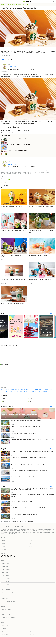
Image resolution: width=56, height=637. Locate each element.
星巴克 (6, 390)
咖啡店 (9, 179)
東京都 (3, 540)
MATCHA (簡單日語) (5, 587)
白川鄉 (10, 390)
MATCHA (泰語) (4, 572)
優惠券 (12, 4)
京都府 (3, 543)
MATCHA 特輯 (26, 4)
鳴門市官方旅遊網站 (6, 615)
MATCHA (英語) (4, 566)
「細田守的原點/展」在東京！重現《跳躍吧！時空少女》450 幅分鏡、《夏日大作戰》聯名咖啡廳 (32, 439)
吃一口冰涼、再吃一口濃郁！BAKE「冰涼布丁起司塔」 (19, 144)
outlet (29, 390)
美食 (7, 4)
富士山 (50, 389)
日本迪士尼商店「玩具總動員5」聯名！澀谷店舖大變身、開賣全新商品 (26, 426)
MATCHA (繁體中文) (5, 569)
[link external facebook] (2, 557)
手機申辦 (45, 390)
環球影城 (18, 389)
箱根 (3, 390)
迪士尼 (25, 390)
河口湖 (32, 389)
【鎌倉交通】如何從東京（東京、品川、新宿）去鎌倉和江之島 (25, 477)
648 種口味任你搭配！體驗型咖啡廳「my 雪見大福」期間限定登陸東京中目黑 (19, 414)
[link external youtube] (14, 557)
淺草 (36, 390)
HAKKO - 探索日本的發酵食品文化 (9, 617)
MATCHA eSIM (4, 598)
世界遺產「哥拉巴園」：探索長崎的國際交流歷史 (21, 501)
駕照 (18, 390)
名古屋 (13, 389)
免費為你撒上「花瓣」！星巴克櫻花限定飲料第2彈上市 (13, 230)
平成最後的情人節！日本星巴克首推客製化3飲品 (40, 279)
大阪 (6, 389)
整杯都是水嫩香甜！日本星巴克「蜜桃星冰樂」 (39, 255)
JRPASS (23, 389)
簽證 (33, 390)
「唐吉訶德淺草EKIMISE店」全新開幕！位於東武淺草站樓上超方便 (25, 433)
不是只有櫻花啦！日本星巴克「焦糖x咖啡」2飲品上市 (13, 279)
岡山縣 (30, 549)
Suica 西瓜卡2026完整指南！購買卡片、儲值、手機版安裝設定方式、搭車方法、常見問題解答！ (32, 451)
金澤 (40, 389)
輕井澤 (36, 389)
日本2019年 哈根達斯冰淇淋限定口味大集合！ (17, 150)
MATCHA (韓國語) (5, 575)
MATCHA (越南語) (5, 584)
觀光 (2, 4)
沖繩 (3, 389)
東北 (15, 390)
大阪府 (30, 540)
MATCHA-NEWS (12, 67)
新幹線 (40, 390)
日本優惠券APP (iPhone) (7, 592)
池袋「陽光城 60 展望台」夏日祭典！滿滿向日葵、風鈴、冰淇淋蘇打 (26, 420)
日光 (21, 390)
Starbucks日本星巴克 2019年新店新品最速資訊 (17, 139)
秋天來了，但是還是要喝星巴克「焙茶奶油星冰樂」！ (13, 303)
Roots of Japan (5, 612)
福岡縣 (3, 546)
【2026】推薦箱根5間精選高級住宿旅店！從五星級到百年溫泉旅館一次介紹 (28, 507)
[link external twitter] (5, 557)
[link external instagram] (11, 557)
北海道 (27, 389)
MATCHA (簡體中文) (5, 578)
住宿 (30, 398)
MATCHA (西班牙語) (5, 590)
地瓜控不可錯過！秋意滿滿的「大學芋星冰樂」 (11, 206)
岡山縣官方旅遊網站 (6, 609)
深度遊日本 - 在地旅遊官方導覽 (8, 601)
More (52, 313)
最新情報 (18, 4)
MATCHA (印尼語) (5, 581)
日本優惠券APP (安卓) (6, 595)
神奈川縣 (4, 549)
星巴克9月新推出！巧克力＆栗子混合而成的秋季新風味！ (42, 206)
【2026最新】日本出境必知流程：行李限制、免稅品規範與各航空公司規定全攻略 (29, 470)
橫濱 (43, 389)
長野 (47, 389)
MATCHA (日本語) (5, 563)
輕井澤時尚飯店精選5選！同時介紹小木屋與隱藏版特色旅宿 (24, 514)
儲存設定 (31, 631)
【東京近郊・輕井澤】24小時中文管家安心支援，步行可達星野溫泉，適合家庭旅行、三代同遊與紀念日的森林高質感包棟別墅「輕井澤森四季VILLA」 (32, 489)
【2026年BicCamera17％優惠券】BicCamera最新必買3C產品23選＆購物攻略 (28, 457)
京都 (9, 389)
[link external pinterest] (8, 557)
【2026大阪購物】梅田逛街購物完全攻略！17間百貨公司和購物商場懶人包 (27, 464)
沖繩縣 (30, 546)
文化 (30, 401)
